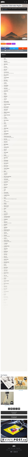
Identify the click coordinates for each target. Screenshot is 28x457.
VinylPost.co (5, 9)
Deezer (14, 43)
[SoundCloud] (16, 409)
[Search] (24, 1)
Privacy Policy (18, 448)
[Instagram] (14, 409)
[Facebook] (11, 409)
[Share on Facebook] (5, 48)
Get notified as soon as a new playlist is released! (14, 50)
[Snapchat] (15, 451)
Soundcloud (3, 43)
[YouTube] (19, 409)
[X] (9, 409)
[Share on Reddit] (22, 48)
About (14, 448)
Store (12, 448)
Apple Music (9, 43)
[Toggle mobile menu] (26, 1)
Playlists (9, 448)
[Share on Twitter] (14, 48)
